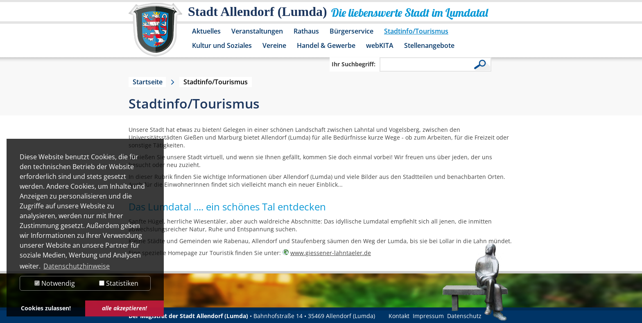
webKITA (379, 45)
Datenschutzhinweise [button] (76, 266)
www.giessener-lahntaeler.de (330, 253)
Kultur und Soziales (222, 45)
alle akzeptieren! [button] (124, 308)
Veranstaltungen (257, 31)
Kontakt (399, 316)
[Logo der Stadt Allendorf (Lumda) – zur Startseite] (155, 34)
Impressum (428, 316)
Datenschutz (464, 316)
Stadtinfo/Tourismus (416, 31)
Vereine (274, 45)
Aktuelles (206, 31)
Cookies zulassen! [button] (46, 308)
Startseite (148, 81)
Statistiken (118, 283)
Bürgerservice (351, 31)
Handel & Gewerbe (326, 45)
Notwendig (54, 283)
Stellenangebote (429, 45)
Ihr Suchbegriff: (353, 64)
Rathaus (306, 31)
